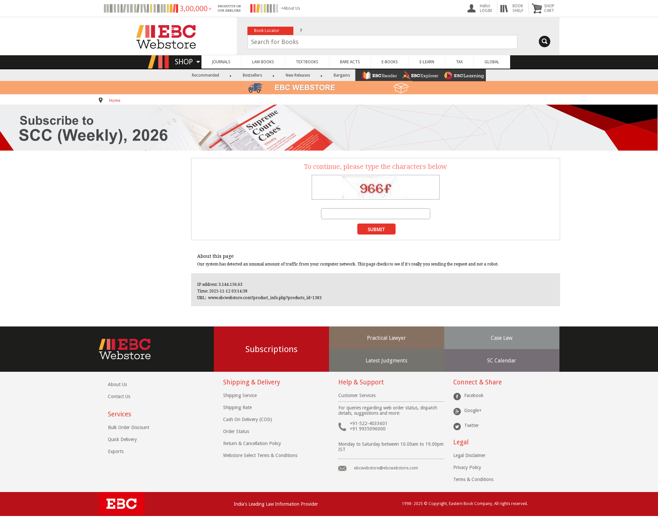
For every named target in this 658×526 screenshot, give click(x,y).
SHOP (187, 62)
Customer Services (357, 395)
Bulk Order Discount (128, 427)
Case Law (501, 338)
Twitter (471, 425)
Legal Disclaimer (469, 455)
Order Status (236, 431)
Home (114, 100)
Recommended (205, 75)
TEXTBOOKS (307, 62)
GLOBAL (492, 62)
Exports (116, 451)
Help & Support (361, 382)
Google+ (473, 410)
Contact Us (119, 396)
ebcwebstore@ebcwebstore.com (386, 467)
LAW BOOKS (263, 62)
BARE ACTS (350, 62)
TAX (459, 62)
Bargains (342, 75)
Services (119, 414)
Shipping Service (240, 395)
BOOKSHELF (517, 8)
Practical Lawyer (386, 338)
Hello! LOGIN (486, 8)
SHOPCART (549, 8)
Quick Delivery (122, 439)
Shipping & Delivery (251, 382)
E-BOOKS (390, 62)
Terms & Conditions (473, 479)
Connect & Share (477, 382)
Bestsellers (252, 75)
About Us (117, 384)
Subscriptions (271, 349)
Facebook (474, 395)
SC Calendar (501, 360)
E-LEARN (427, 62)
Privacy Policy (467, 467)
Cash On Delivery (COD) (247, 419)
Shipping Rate (237, 407)
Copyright (438, 503)
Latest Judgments (386, 360)
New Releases (298, 75)
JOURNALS (221, 62)
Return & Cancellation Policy (252, 443)
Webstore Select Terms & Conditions (260, 455)
